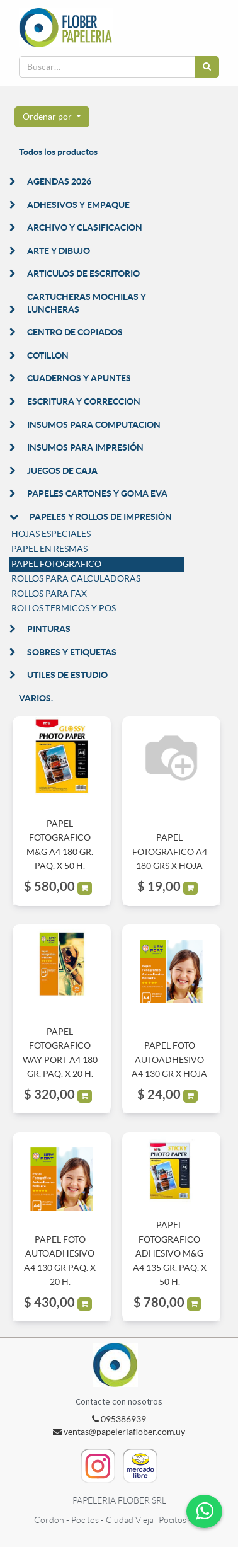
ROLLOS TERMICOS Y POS (63, 608)
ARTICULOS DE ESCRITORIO (83, 273)
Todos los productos (58, 152)
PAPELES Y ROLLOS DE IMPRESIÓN (101, 517)
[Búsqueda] (207, 67)
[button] (51, 117)
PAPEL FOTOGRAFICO (56, 564)
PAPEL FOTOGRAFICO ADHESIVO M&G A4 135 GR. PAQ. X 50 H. (170, 1253)
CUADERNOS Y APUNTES (79, 378)
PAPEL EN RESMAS (49, 549)
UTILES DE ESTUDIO (67, 675)
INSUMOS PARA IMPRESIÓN (85, 447)
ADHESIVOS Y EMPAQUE (78, 205)
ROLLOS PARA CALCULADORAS (75, 578)
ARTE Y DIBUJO (58, 251)
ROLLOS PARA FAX (49, 594)
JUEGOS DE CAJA (62, 471)
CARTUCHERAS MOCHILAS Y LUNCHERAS (86, 303)
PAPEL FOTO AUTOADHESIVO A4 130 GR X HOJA (169, 1059)
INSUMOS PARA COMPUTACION (94, 425)
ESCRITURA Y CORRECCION (83, 401)
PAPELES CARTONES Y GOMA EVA (97, 493)
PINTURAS (49, 629)
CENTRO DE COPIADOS (75, 332)
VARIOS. (36, 698)
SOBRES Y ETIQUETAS (71, 652)
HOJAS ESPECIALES (51, 534)
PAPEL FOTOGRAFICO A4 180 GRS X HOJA (169, 851)
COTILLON (48, 355)
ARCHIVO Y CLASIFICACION (84, 227)
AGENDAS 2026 (59, 181)
